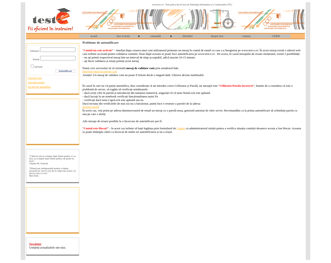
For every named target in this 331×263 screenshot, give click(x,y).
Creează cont (34, 78)
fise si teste (123, 36)
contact (246, 36)
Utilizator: (35, 51)
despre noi (217, 36)
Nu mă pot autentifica (39, 86)
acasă (94, 36)
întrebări (187, 36)
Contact (181, 128)
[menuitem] (94, 36)
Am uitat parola (36, 82)
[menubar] (185, 36)
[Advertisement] (52, 121)
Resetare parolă (91, 107)
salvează (38, 67)
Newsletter (35, 244)
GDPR (276, 36)
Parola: (36, 59)
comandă (155, 36)
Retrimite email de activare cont (100, 71)
